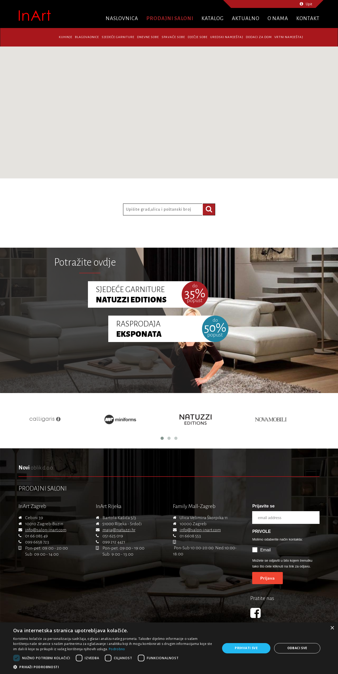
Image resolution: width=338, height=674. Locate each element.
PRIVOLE (261, 531)
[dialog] (169, 648)
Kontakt (308, 18)
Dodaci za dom (259, 37)
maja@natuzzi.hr (118, 530)
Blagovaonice (87, 37)
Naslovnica (122, 18)
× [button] (332, 628)
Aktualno (245, 18)
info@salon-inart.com (45, 530)
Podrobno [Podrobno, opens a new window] (117, 649)
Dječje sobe (198, 37)
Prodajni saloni (169, 18)
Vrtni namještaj (288, 37)
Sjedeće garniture (118, 37)
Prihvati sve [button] (246, 648)
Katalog (212, 18)
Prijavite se (263, 506)
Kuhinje (65, 37)
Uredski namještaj (226, 37)
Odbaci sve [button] (297, 648)
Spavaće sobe (173, 37)
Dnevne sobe (148, 37)
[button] (113, 667)
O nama (277, 18)
